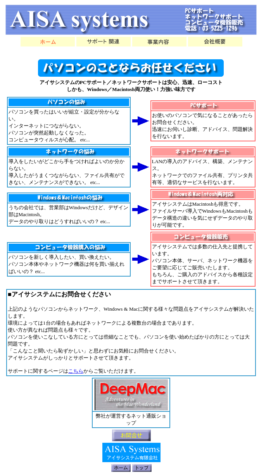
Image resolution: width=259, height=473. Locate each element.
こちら (75, 371)
